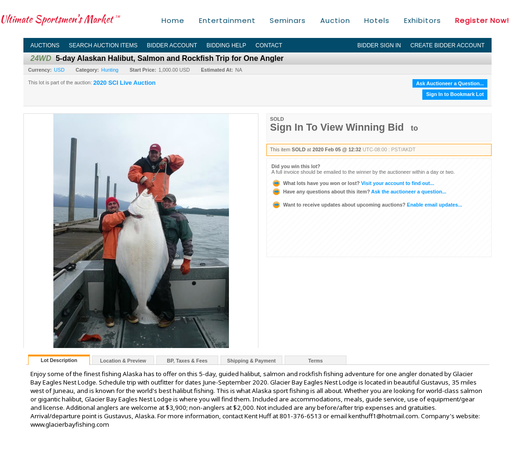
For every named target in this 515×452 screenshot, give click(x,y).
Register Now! (482, 20)
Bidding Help (226, 45)
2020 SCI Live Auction (124, 83)
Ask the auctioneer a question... (359, 191)
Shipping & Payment (251, 360)
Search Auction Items (103, 45)
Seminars (288, 20)
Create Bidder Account (448, 45)
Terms (315, 360)
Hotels (377, 20)
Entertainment (227, 20)
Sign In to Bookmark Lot (455, 94)
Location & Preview (123, 360)
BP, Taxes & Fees (187, 360)
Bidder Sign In (379, 45)
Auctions (44, 45)
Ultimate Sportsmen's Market (60, 19)
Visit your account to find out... (353, 183)
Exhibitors (422, 20)
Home (173, 20)
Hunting (109, 70)
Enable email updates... (367, 204)
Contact (269, 45)
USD (59, 70)
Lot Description (59, 360)
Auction (335, 20)
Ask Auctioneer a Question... (450, 83)
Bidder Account (172, 45)
